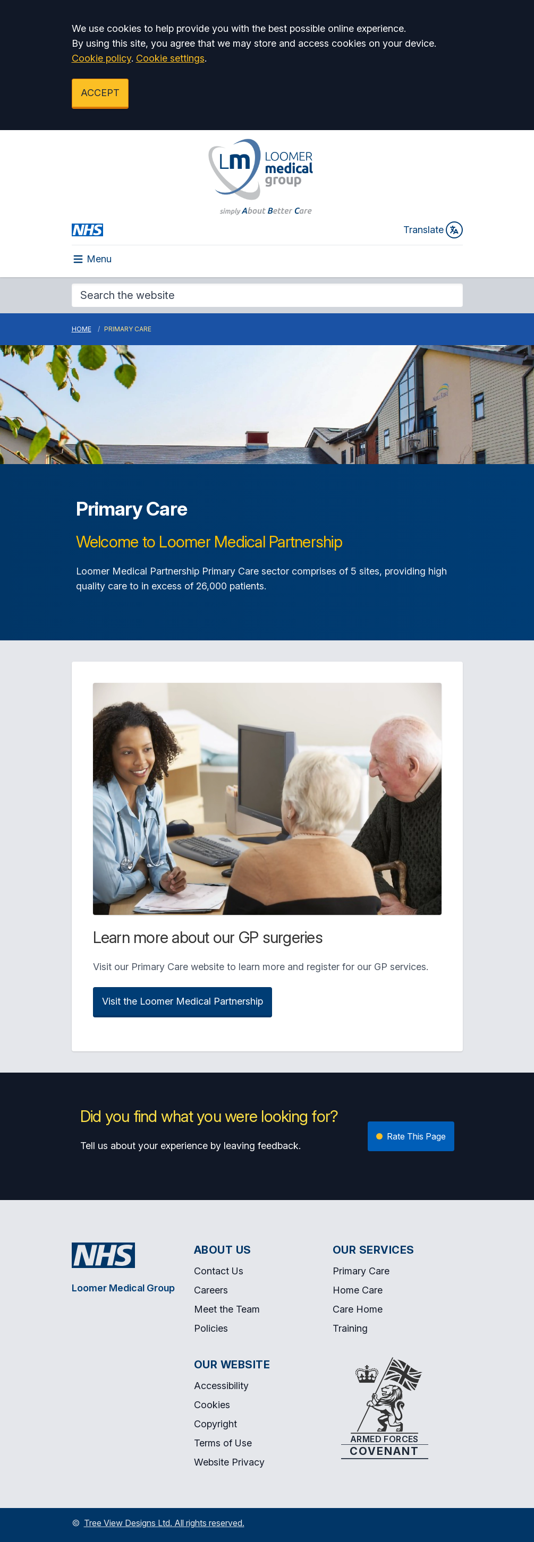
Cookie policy (101, 58)
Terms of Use (223, 1443)
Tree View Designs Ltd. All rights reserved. (164, 1523)
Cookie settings (170, 58)
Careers (211, 1290)
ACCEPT (100, 92)
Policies (211, 1328)
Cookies (212, 1404)
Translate (433, 229)
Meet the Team (227, 1309)
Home (81, 329)
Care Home (358, 1309)
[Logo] (260, 177)
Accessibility (221, 1385)
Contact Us (218, 1271)
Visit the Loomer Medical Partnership (182, 1001)
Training (350, 1328)
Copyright (215, 1423)
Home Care (358, 1290)
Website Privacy (229, 1462)
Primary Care (361, 1271)
